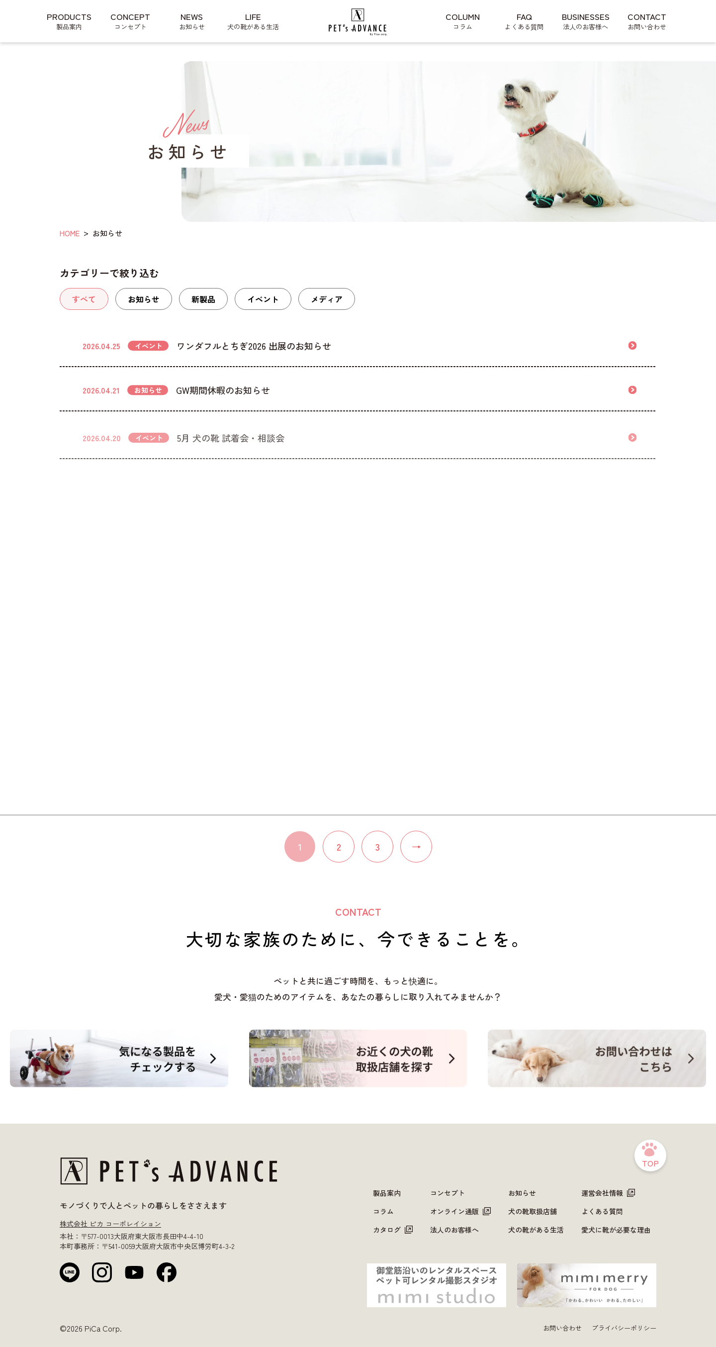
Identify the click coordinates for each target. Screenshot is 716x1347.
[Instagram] (102, 1272)
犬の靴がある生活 (536, 1230)
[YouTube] (134, 1272)
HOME (70, 233)
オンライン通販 (460, 1211)
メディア (327, 299)
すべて (84, 299)
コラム (383, 1211)
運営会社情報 (608, 1193)
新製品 (203, 299)
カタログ (393, 1230)
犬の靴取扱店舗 (532, 1211)
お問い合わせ (562, 1328)
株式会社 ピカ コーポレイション (110, 1224)
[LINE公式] (70, 1272)
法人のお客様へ (454, 1230)
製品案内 (387, 1193)
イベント (263, 299)
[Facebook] (167, 1272)
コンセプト (447, 1193)
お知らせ (144, 299)
